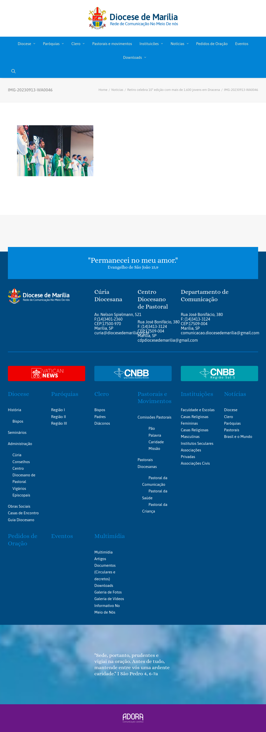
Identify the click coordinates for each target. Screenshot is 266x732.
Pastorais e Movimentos (154, 397)
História (14, 410)
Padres (100, 417)
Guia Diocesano (21, 520)
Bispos (17, 421)
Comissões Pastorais (154, 417)
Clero (78, 44)
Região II (58, 417)
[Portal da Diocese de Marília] (133, 18)
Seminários (17, 432)
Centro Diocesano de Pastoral (23, 475)
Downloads (134, 57)
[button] (13, 71)
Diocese (27, 44)
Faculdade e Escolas (198, 410)
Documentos (104, 565)
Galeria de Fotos (108, 592)
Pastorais (231, 430)
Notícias (180, 44)
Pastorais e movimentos (112, 44)
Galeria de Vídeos (109, 599)
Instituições (197, 393)
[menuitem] (26, 43)
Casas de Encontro (23, 513)
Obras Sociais (19, 506)
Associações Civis (195, 463)
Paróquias (53, 44)
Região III (59, 423)
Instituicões (151, 44)
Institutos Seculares (197, 443)
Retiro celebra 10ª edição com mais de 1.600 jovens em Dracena (173, 90)
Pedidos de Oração (212, 44)
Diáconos (102, 423)
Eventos (241, 44)
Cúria (16, 455)
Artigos (100, 559)
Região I (58, 410)
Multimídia (109, 536)
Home (102, 90)
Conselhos (21, 462)
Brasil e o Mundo (238, 436)
